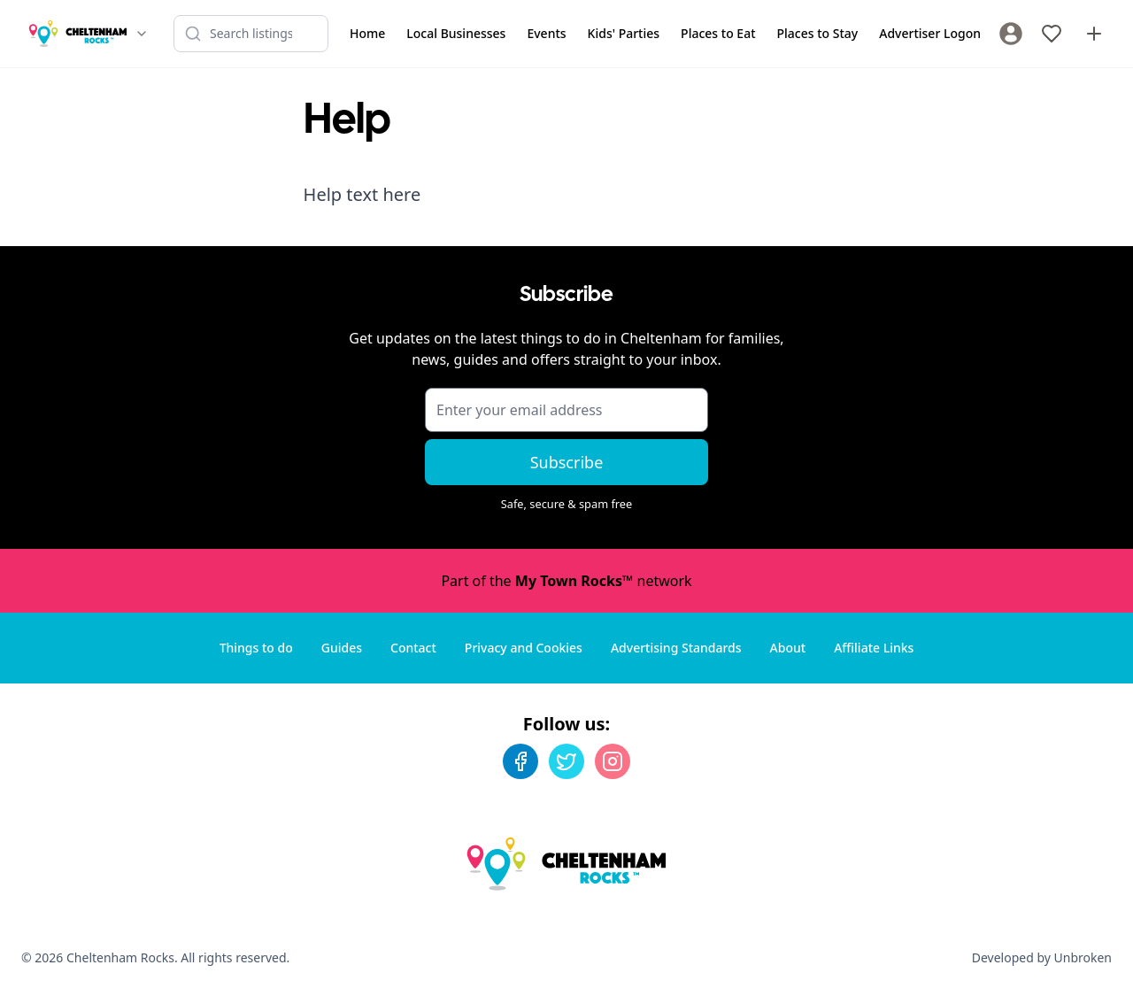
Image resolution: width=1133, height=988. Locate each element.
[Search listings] (250, 33)
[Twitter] (566, 761)
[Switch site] (141, 33)
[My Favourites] (1051, 33)
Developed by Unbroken (1042, 957)
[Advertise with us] (1094, 33)
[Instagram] (612, 761)
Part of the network (566, 580)
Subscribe (567, 462)
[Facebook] (520, 761)
